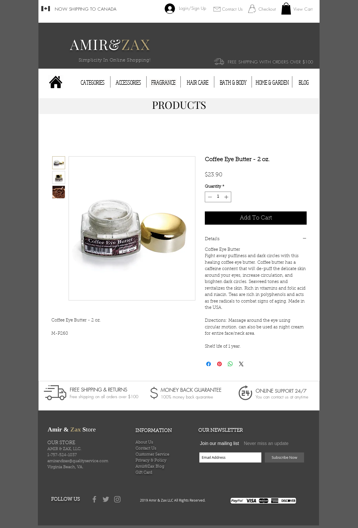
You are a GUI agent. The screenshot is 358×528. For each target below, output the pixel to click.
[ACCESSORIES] (128, 83)
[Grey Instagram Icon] (117, 499)
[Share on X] (241, 364)
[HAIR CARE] (197, 83)
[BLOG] (303, 83)
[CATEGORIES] (92, 83)
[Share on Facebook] (208, 364)
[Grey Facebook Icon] (94, 499)
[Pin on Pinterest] (219, 364)
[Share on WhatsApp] (230, 364)
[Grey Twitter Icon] (106, 499)
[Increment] (226, 197)
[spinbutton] (218, 197)
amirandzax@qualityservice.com (77, 461)
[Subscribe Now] (284, 457)
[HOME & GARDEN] (272, 83)
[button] (286, 9)
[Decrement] (209, 197)
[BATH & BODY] (233, 83)
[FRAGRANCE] (163, 83)
